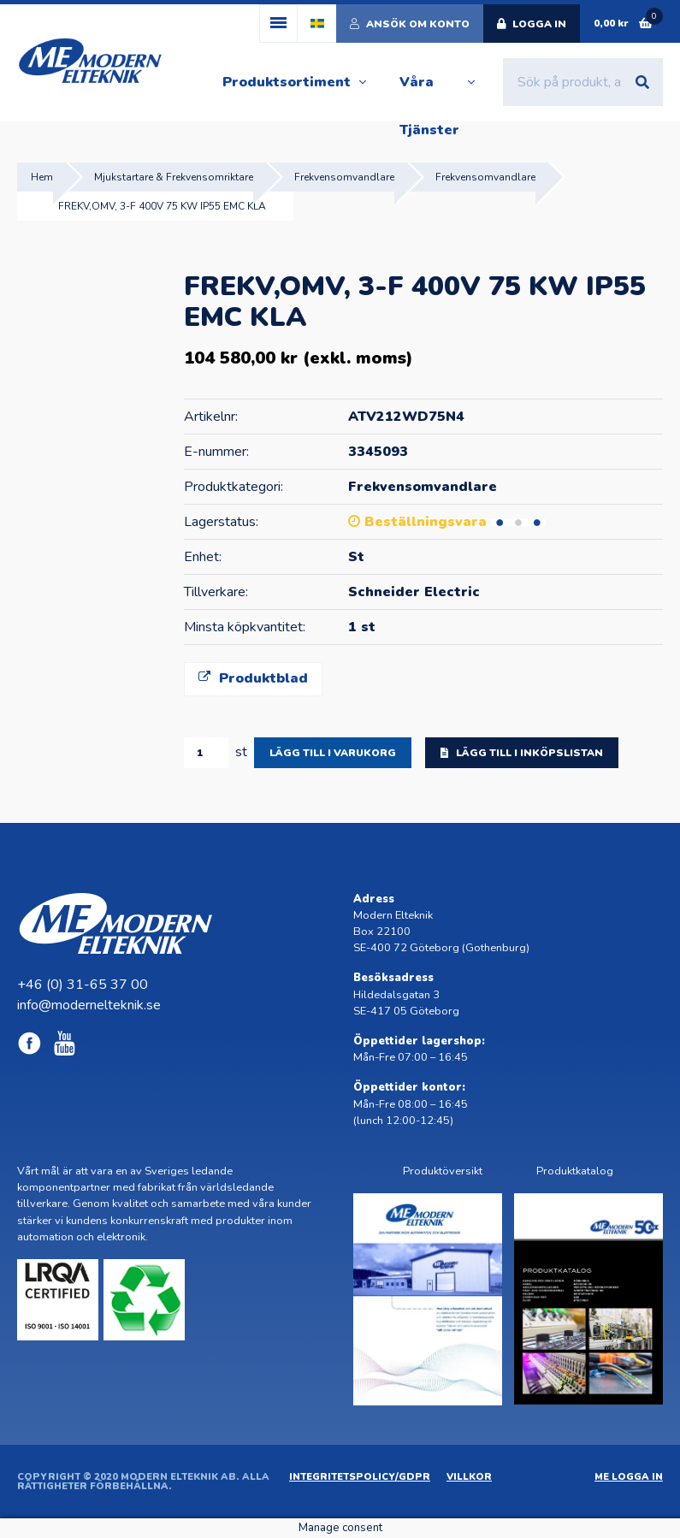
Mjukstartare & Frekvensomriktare (173, 177)
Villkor (469, 1476)
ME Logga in (628, 1476)
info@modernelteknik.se (89, 1005)
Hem (42, 177)
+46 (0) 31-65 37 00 (82, 984)
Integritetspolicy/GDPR (359, 1476)
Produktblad (253, 678)
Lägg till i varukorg (332, 753)
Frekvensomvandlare (344, 177)
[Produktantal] (206, 752)
